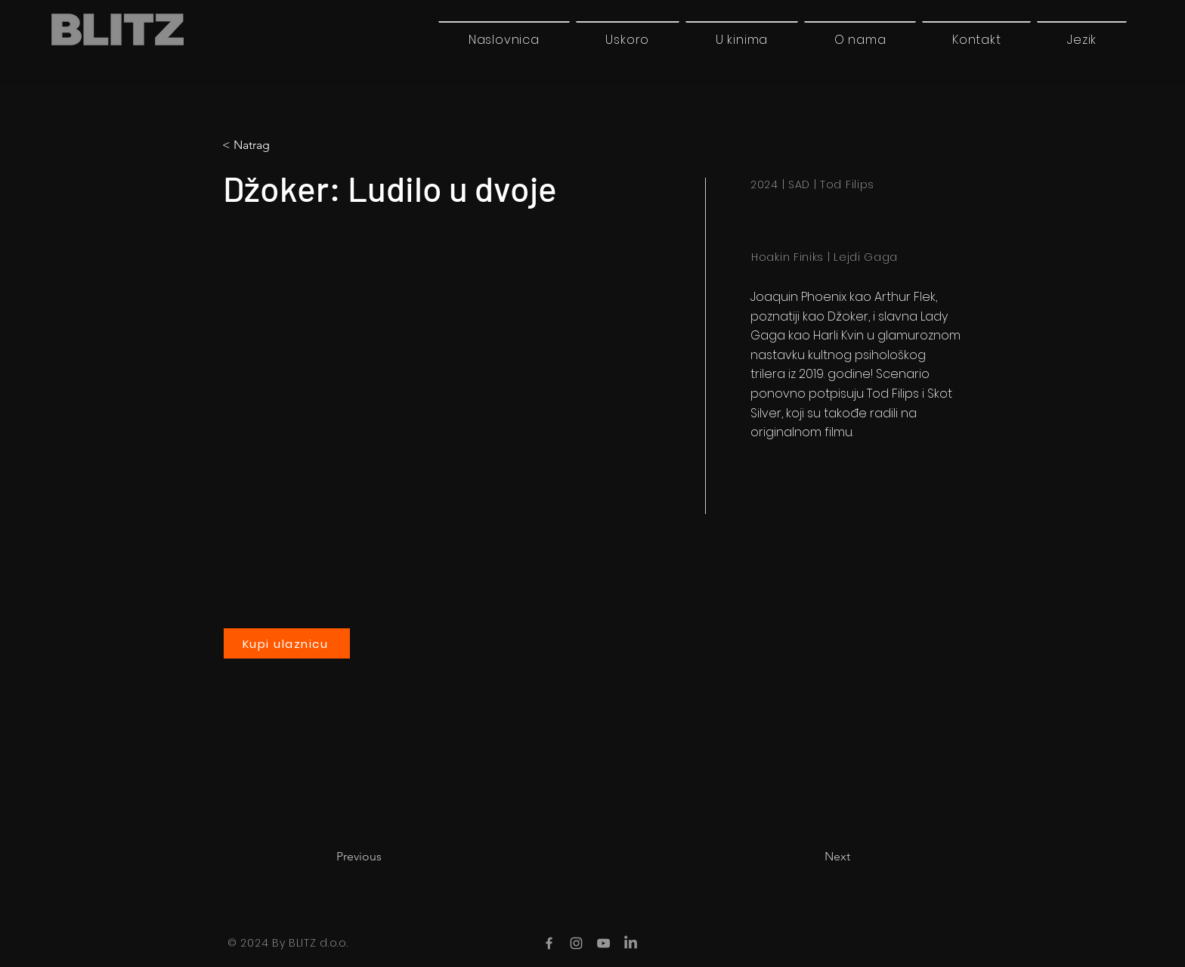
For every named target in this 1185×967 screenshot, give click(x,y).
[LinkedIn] (631, 943)
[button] (1082, 39)
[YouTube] (603, 943)
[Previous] (386, 856)
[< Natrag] (285, 145)
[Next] (812, 856)
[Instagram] (576, 943)
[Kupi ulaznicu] (287, 643)
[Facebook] (549, 943)
